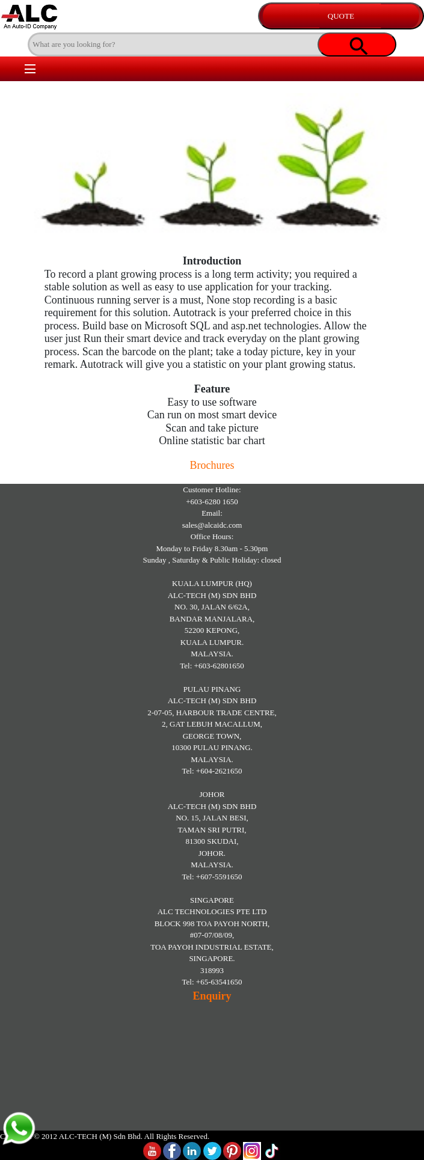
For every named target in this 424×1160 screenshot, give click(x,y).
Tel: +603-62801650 (212, 665)
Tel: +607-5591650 (212, 876)
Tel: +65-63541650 (212, 981)
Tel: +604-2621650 (212, 770)
